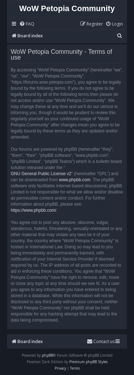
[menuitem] (26, 24)
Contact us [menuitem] (101, 341)
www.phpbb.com (74, 179)
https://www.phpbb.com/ (33, 210)
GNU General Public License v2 (41, 173)
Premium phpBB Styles (88, 361)
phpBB (47, 355)
